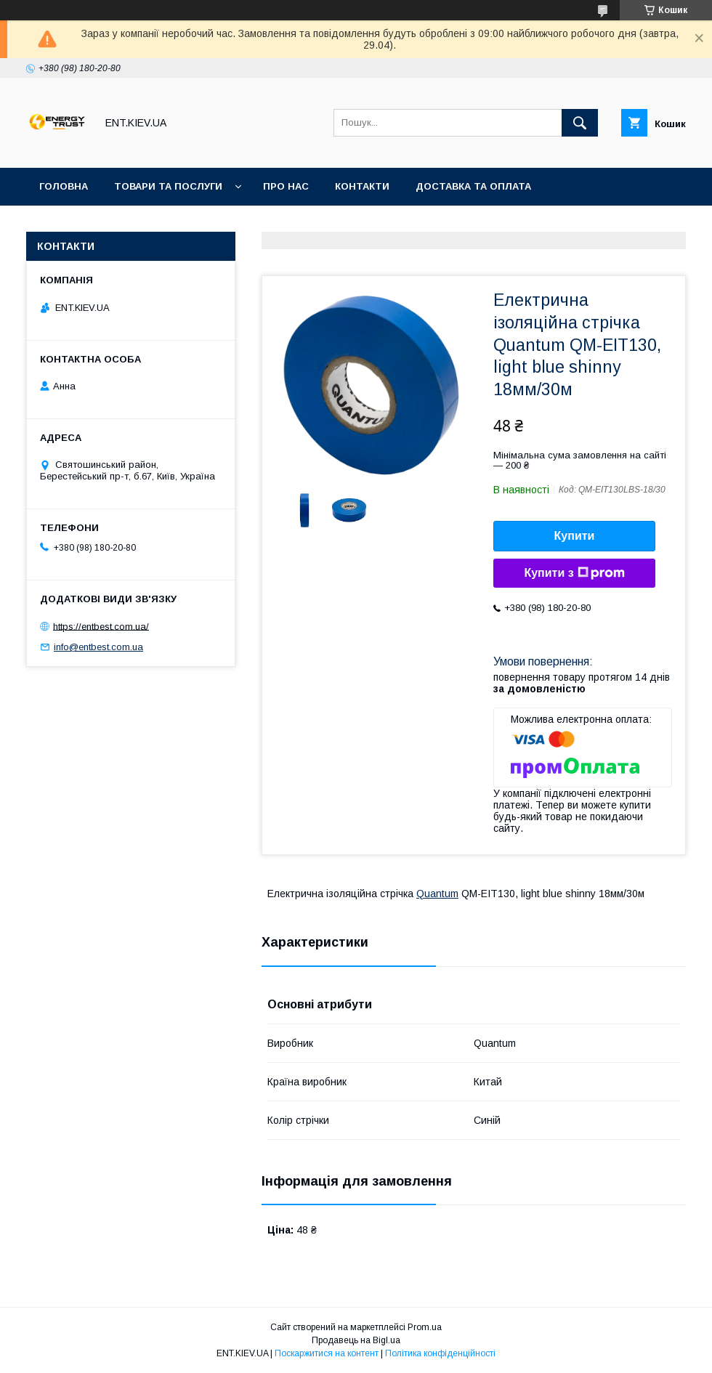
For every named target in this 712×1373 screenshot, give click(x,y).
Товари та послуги (168, 186)
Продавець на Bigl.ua (356, 1340)
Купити (574, 536)
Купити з (574, 573)
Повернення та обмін (100, 224)
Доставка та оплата (473, 186)
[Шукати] (580, 123)
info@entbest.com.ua (98, 646)
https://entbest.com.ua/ (101, 625)
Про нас (286, 186)
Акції (201, 224)
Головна (63, 186)
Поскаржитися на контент (327, 1353)
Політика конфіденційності (440, 1353)
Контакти (362, 186)
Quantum (437, 893)
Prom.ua (425, 1327)
